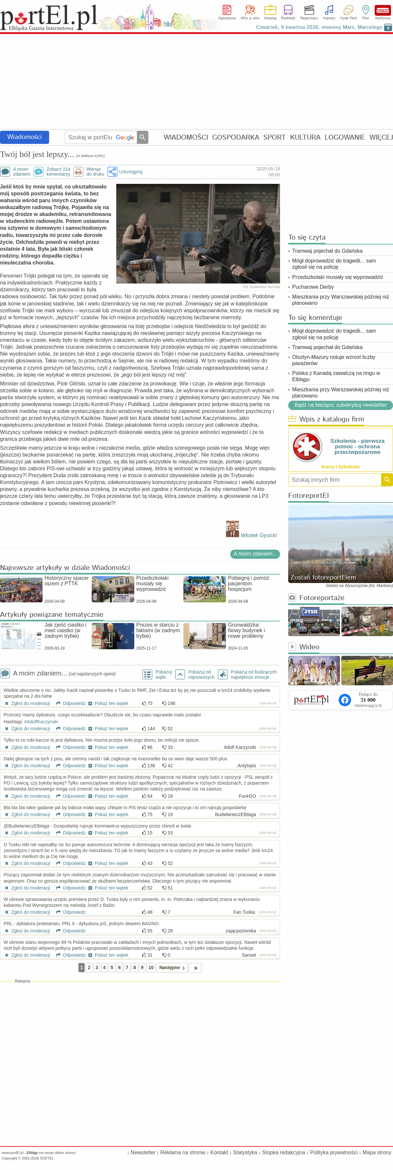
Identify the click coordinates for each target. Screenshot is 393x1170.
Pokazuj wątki (164, 674)
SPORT (274, 137)
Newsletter (143, 1152)
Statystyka (245, 1152)
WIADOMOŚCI (186, 137)
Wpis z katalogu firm (326, 420)
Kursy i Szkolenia (341, 466)
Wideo (303, 647)
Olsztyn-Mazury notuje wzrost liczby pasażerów (333, 360)
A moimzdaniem (21, 172)
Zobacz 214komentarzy (58, 172)
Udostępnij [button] (130, 171)
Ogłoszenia (227, 18)
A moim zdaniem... (255, 553)
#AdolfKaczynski (41, 721)
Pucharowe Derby (313, 287)
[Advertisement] (196, 82)
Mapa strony (377, 1152)
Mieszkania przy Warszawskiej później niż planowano (340, 300)
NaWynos (383, 10)
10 (151, 967)
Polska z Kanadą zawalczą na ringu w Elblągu (336, 376)
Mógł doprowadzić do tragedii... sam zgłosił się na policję (334, 264)
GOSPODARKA (235, 137)
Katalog (270, 18)
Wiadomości (24, 137)
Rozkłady (288, 18)
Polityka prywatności (334, 1152)
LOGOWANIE (345, 137)
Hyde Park (348, 18)
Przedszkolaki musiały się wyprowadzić (337, 277)
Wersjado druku (95, 172)
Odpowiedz (68, 703)
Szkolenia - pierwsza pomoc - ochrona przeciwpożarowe (357, 446)
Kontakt (219, 1152)
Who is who (250, 18)
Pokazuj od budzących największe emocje (254, 674)
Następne (173, 967)
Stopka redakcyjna (283, 1152)
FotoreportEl (308, 496)
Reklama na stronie (182, 1152)
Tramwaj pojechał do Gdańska (327, 251)
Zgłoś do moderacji (27, 703)
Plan (365, 18)
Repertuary (309, 18)
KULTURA (305, 137)
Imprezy (329, 18)
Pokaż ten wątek (107, 703)
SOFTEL (47, 1158)
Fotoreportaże (316, 598)
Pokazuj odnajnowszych (201, 674)
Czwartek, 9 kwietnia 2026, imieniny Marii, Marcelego (319, 27)
